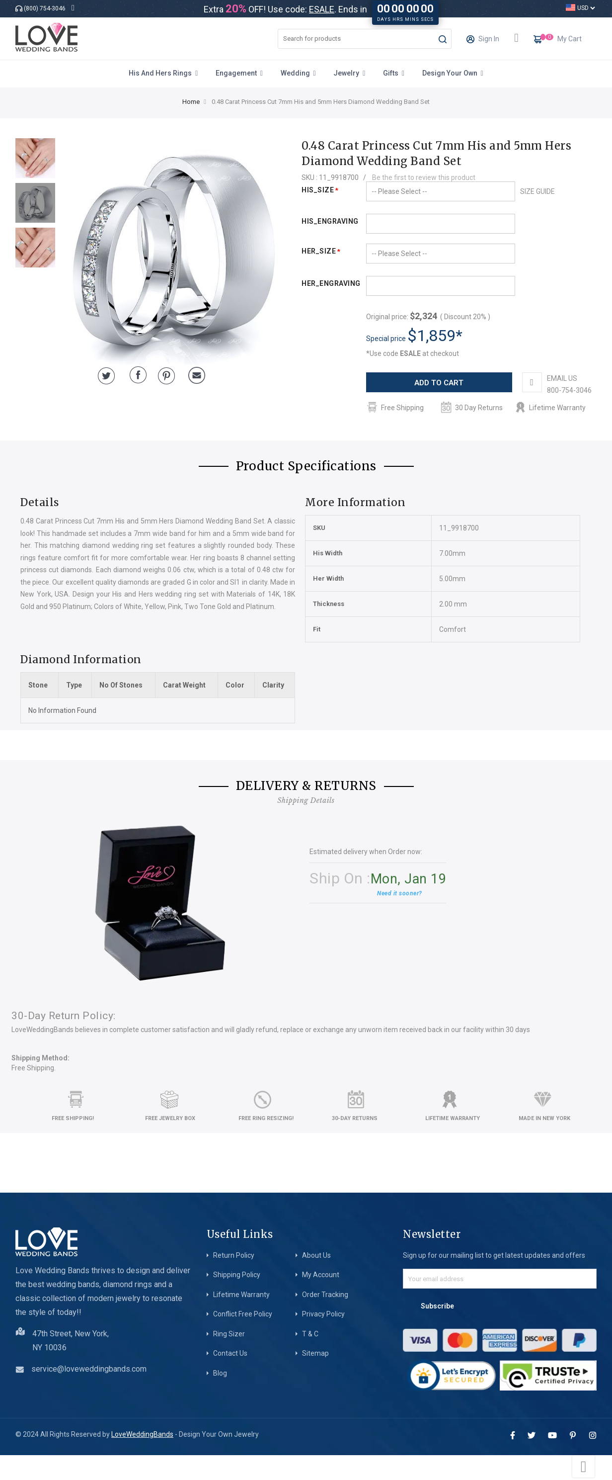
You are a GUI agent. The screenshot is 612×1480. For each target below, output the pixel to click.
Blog (220, 1398)
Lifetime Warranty (241, 1319)
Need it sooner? (399, 918)
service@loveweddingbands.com (89, 1393)
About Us (316, 1280)
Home (191, 101)
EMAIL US (411, 403)
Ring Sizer (229, 1359)
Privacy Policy (323, 1339)
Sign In (482, 42)
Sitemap (315, 1378)
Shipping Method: (40, 1083)
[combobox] (365, 39)
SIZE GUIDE (537, 191)
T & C (310, 1359)
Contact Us (230, 1378)
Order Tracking (325, 1319)
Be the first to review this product (423, 177)
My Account (320, 1300)
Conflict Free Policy (242, 1339)
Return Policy (233, 1280)
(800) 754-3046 (45, 8)
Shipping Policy (236, 1300)
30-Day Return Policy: (63, 1040)
